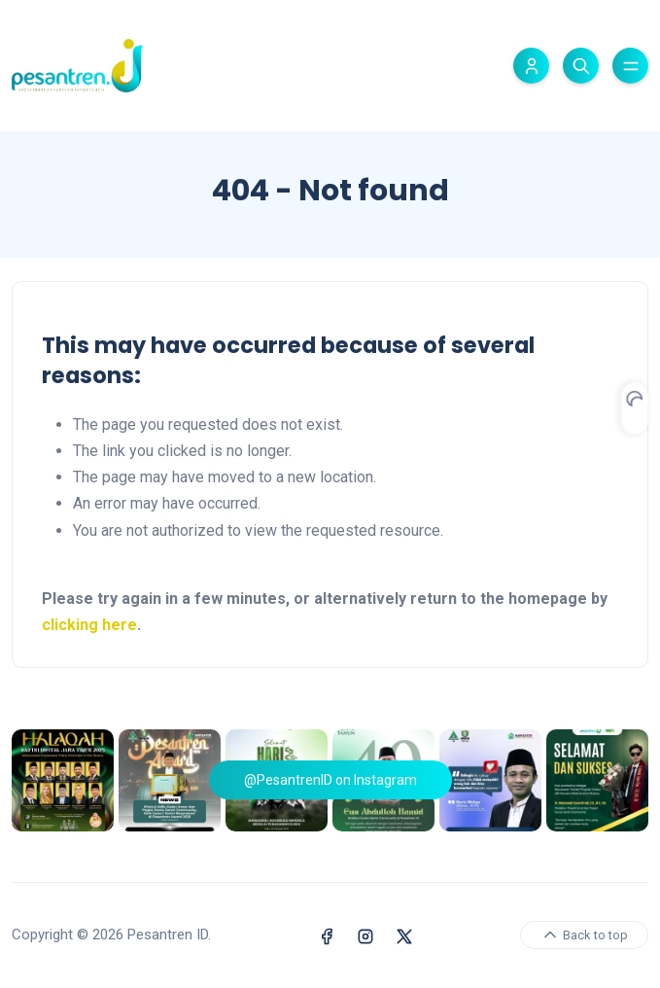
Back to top (584, 934)
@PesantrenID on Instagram (330, 780)
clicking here (89, 625)
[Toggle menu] (630, 66)
